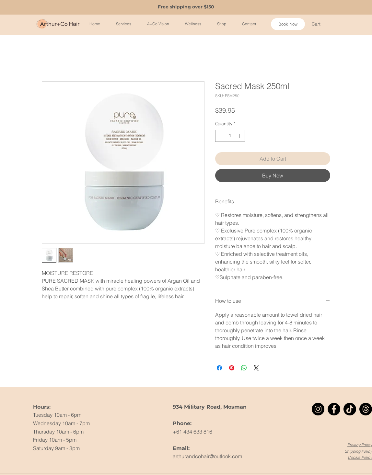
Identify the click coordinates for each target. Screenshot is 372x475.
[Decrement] (220, 135)
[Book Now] (288, 24)
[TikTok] (349, 409)
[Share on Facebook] (219, 368)
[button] (320, 24)
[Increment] (240, 135)
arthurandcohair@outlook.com (207, 456)
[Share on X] (256, 368)
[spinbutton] (230, 135)
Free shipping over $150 (186, 7)
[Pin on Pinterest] (232, 368)
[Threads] (365, 409)
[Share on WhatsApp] (244, 368)
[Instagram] (318, 409)
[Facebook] (334, 409)
